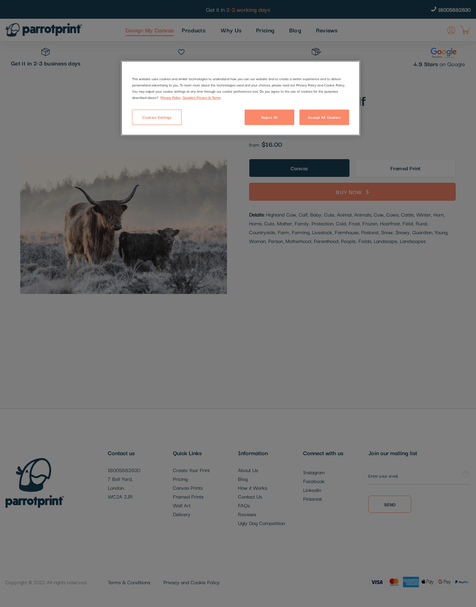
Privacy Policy (170, 97)
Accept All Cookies (324, 117)
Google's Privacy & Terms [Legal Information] (201, 97)
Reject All (269, 117)
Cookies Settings (156, 117)
